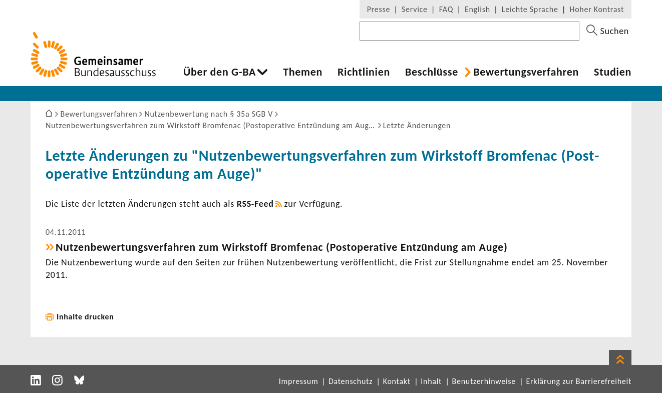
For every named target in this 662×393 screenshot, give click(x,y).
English (477, 9)
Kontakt (397, 381)
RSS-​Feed (255, 203)
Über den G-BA (219, 72)
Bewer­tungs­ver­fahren (526, 72)
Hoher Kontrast (597, 9)
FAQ (446, 9)
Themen (302, 72)
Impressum (298, 381)
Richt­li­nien (364, 72)
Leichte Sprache (530, 9)
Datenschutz (350, 381)
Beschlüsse (431, 72)
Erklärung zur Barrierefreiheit (578, 381)
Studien (612, 72)
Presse (378, 9)
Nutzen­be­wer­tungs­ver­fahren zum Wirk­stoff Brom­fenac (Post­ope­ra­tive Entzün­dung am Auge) (281, 247)
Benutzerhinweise (484, 381)
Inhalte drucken (85, 316)
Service (415, 9)
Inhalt (431, 381)
